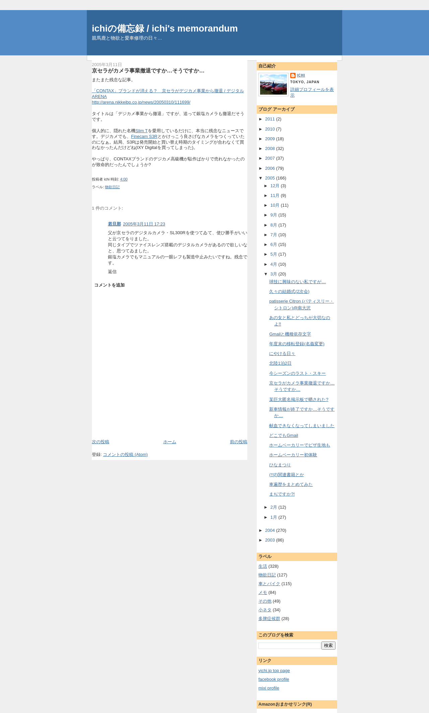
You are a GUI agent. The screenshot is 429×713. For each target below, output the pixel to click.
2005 (270, 178)
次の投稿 (100, 441)
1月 (274, 517)
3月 (274, 273)
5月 (274, 254)
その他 (264, 601)
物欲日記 (112, 187)
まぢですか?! (282, 494)
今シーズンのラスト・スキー (297, 373)
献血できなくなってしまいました (301, 425)
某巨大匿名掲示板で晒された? (298, 399)
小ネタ (264, 609)
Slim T (141, 130)
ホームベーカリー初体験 (293, 454)
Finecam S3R (144, 136)
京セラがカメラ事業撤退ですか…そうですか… (148, 70)
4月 (274, 264)
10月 (275, 205)
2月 (274, 507)
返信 (112, 271)
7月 (274, 234)
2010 (270, 129)
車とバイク (269, 583)
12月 (275, 185)
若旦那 (114, 223)
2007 (270, 158)
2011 (270, 118)
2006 (270, 168)
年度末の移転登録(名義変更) (296, 343)
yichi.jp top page (274, 670)
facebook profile (273, 679)
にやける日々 (282, 353)
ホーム (169, 441)
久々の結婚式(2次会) (289, 291)
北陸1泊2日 (280, 363)
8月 (274, 224)
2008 (270, 148)
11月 (275, 195)
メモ (262, 592)
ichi (301, 75)
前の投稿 (238, 441)
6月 (274, 244)
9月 (274, 214)
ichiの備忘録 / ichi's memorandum (165, 28)
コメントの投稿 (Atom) (125, 454)
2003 (270, 540)
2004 (270, 530)
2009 (270, 138)
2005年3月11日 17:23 (144, 223)
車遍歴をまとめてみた (291, 484)
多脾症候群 (269, 618)
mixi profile (268, 688)
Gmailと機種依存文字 (290, 334)
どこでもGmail (283, 435)
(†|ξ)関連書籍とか (286, 474)
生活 (262, 566)
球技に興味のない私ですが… (297, 281)
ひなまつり (280, 464)
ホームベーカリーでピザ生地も (299, 445)
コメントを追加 (109, 285)
